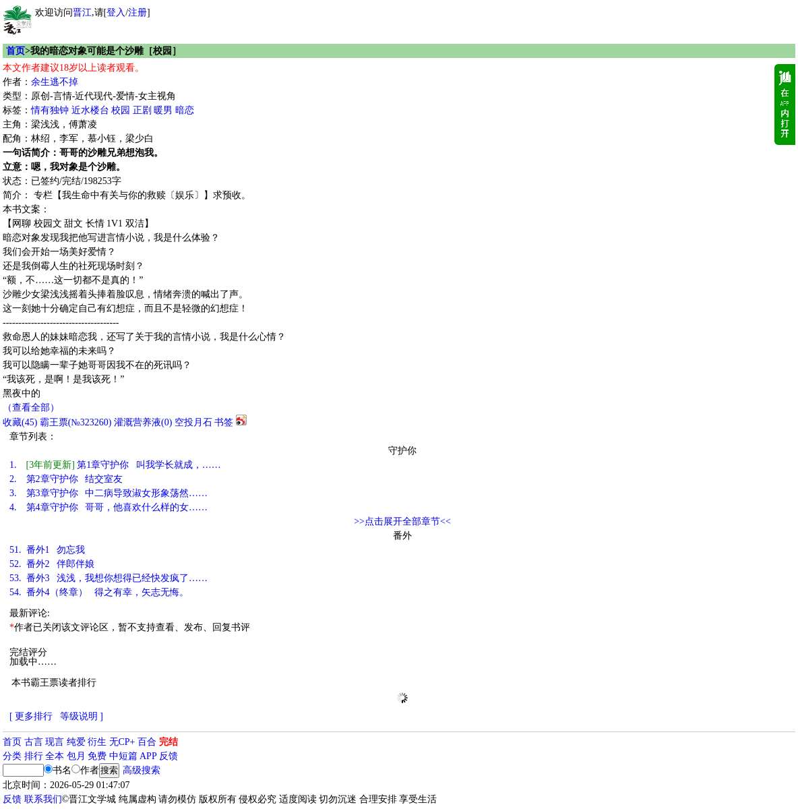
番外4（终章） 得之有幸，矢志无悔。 (99, 592)
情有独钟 (50, 110)
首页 (15, 51)
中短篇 (123, 756)
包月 (76, 756)
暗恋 (184, 110)
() (20, 422)
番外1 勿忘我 (47, 550)
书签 (223, 422)
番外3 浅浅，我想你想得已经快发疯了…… (108, 578)
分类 (12, 756)
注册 (137, 12)
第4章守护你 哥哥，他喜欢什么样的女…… (108, 507)
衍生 (97, 742)
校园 (120, 110)
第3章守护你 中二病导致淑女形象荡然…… (108, 493)
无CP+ (122, 742)
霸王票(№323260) (76, 422)
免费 (97, 756)
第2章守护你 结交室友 (66, 479)
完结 (168, 742)
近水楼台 (90, 110)
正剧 (142, 110)
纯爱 (76, 742)
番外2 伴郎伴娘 (51, 564)
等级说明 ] (81, 716)
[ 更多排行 (31, 716)
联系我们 (43, 799)
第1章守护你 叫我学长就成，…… (115, 465)
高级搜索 (141, 770)
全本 (54, 756)
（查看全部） (31, 407)
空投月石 (193, 422)
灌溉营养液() (143, 422)
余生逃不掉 (54, 82)
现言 (54, 742)
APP (148, 756)
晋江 (82, 12)
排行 (33, 756)
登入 (115, 12)
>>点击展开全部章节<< (402, 521)
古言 (33, 742)
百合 (146, 742)
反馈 (168, 756)
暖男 (163, 110)
